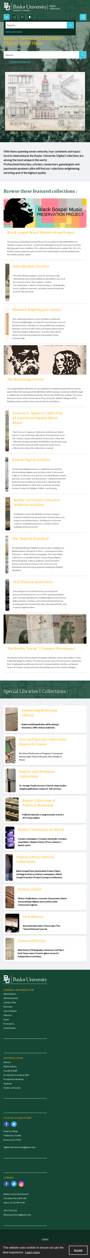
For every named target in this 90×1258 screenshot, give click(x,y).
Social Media (10, 1028)
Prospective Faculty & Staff (16, 1075)
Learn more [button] (32, 1252)
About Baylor (10, 993)
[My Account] (22, 17)
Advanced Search (19, 61)
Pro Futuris (9, 1023)
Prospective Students (14, 1079)
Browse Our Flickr (12, 1139)
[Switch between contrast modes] (30, 17)
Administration (11, 998)
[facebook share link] (6, 1124)
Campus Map (10, 1002)
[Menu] (83, 17)
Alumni (7, 1062)
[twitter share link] (14, 1124)
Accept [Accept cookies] (78, 1250)
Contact (45, 1239)
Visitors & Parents (12, 1087)
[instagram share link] (21, 1184)
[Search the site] (36, 25)
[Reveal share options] (14, 17)
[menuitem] (45, 1239)
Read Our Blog (10, 1131)
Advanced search (14, 31)
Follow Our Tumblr (12, 1135)
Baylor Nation (10, 1066)
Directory (8, 1006)
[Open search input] (6, 17)
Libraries (8, 1015)
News (6, 1019)
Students (8, 1083)
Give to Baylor (10, 1011)
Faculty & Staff (10, 1070)
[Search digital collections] (41, 54)
